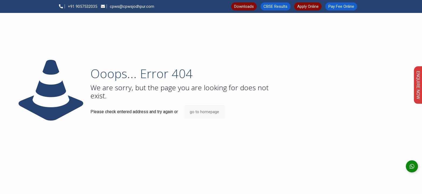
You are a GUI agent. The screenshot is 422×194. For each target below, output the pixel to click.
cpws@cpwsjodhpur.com (127, 6)
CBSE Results (275, 6)
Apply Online (308, 6)
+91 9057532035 (78, 6)
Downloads (244, 6)
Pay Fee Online (341, 6)
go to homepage (204, 111)
